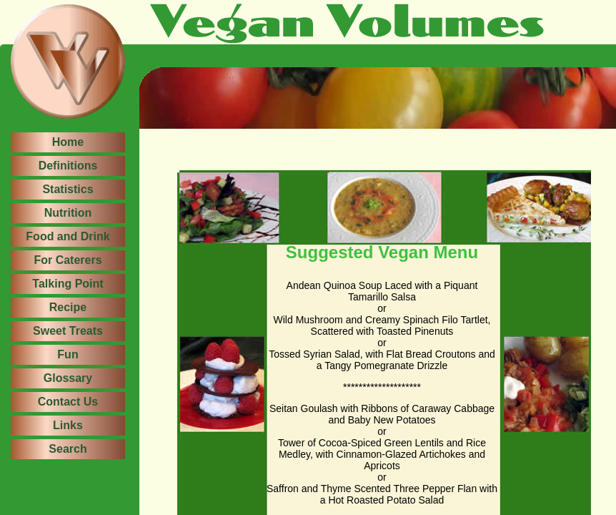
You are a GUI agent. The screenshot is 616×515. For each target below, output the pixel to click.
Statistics (67, 189)
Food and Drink (67, 236)
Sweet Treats (68, 331)
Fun (67, 354)
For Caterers (67, 260)
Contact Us (68, 402)
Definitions (68, 166)
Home (68, 142)
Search (67, 449)
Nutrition (68, 213)
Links (68, 425)
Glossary (68, 378)
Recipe (67, 307)
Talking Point (67, 284)
